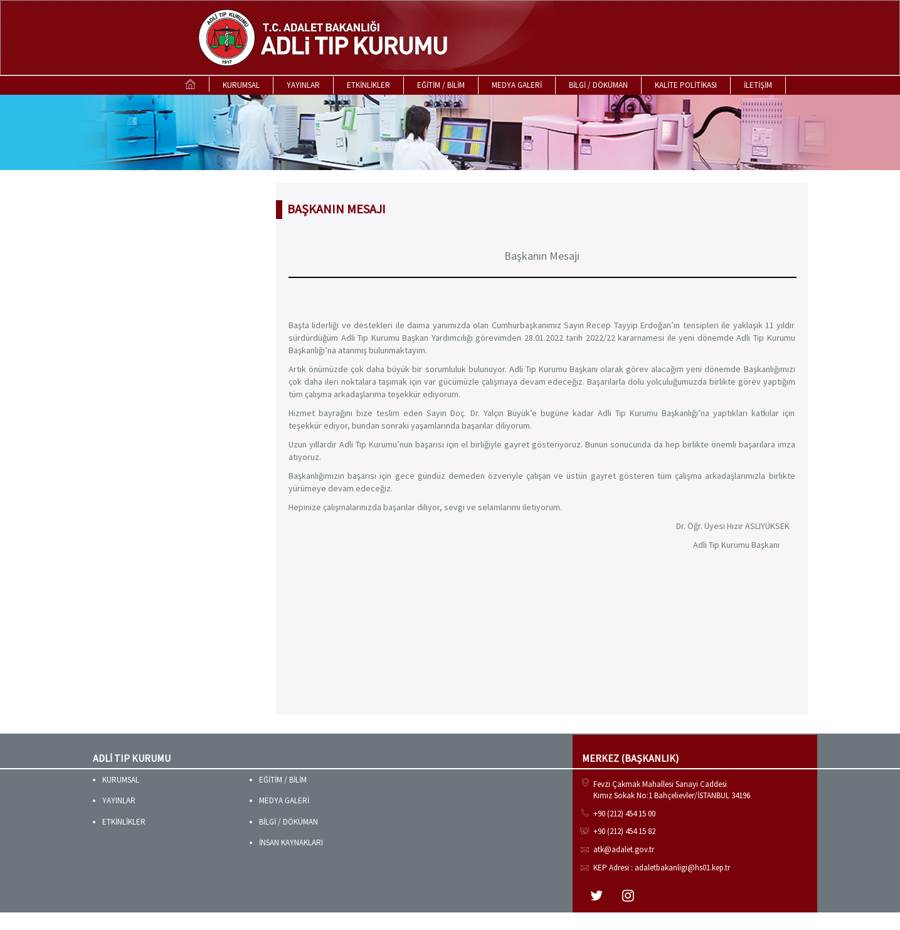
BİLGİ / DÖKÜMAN (598, 85)
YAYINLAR (303, 85)
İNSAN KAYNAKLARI (291, 842)
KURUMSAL (241, 85)
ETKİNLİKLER (368, 85)
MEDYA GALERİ (517, 85)
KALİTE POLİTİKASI (686, 85)
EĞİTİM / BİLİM (441, 85)
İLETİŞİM (758, 85)
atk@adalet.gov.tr (623, 849)
